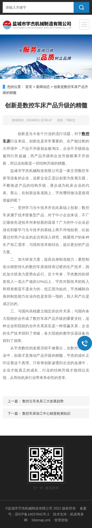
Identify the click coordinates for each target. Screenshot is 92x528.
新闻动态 (43, 87)
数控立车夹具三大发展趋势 (43, 401)
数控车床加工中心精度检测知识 (46, 413)
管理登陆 (61, 520)
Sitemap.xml (40, 520)
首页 (28, 87)
